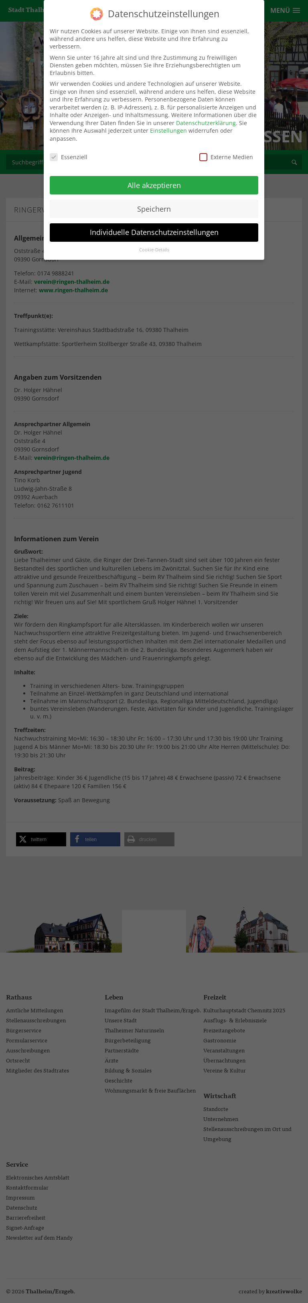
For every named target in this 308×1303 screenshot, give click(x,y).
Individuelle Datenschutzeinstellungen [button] (154, 227)
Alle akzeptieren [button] (154, 179)
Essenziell (68, 152)
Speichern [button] (154, 203)
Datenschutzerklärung (206, 117)
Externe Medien (226, 152)
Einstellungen (168, 125)
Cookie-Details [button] (154, 244)
